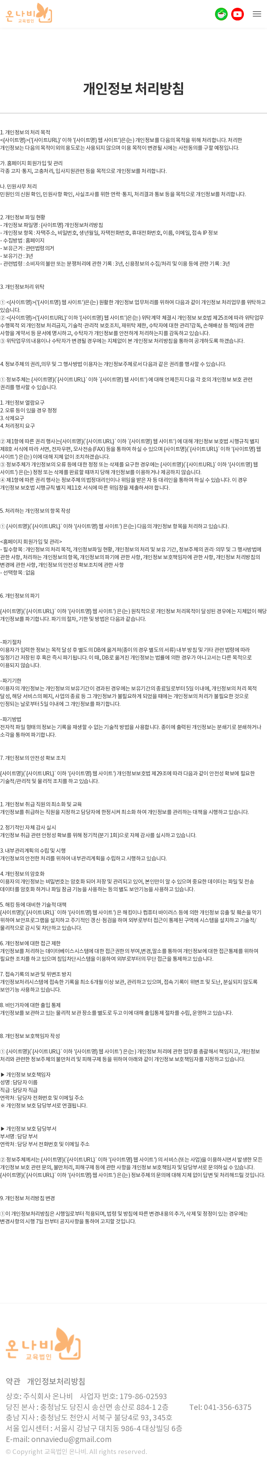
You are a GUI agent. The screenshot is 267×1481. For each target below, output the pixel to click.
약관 (13, 1382)
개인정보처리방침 (56, 1382)
